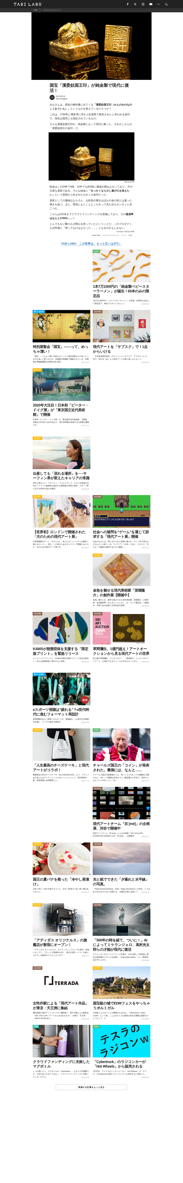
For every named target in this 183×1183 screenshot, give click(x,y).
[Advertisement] (91, 1143)
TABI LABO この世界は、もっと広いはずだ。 (91, 244)
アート (124, 236)
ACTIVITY (37, 370)
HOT (130, 236)
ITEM (36, 1027)
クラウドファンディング (111, 236)
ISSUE (96, 252)
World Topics (96, 236)
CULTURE (97, 312)
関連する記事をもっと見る (91, 1088)
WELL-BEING (39, 312)
